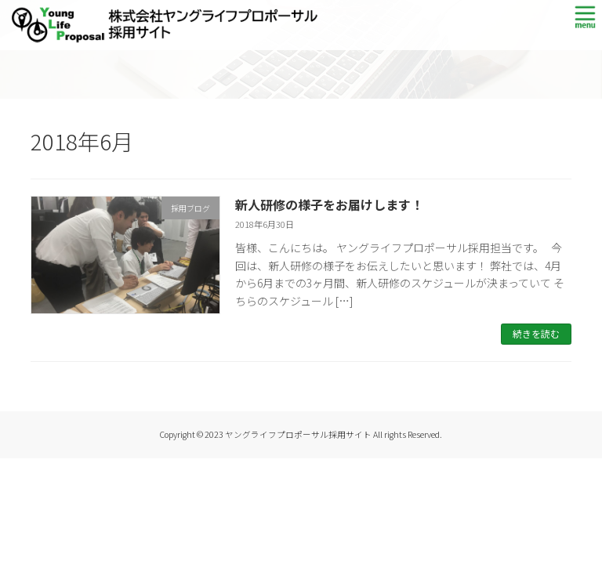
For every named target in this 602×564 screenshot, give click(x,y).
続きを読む (536, 333)
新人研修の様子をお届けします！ (329, 204)
